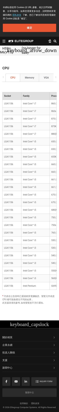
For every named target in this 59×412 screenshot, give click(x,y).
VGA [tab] (46, 77)
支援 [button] (28, 360)
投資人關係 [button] (28, 352)
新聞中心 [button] (28, 367)
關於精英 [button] (28, 337)
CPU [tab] (12, 77)
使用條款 (24, 403)
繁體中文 (29, 392)
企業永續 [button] (28, 344)
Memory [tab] (29, 77)
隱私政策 (16, 15)
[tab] (29, 337)
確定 (29, 27)
